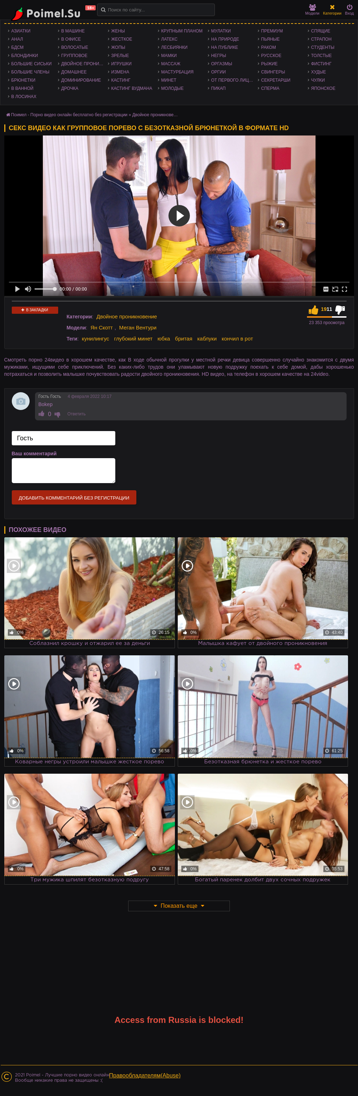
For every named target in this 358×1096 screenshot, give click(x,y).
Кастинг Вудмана (131, 88)
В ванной (22, 88)
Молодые (172, 88)
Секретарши (276, 80)
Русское (271, 55)
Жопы (118, 47)
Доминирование (81, 80)
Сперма (270, 88)
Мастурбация (177, 72)
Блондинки (24, 55)
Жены (118, 31)
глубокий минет (133, 339)
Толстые (321, 55)
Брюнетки (23, 80)
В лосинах (24, 96)
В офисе (71, 39)
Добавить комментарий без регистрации (74, 498)
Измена (120, 72)
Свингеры (273, 72)
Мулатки (221, 31)
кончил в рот (237, 339)
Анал (17, 39)
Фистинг (321, 63)
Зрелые (120, 55)
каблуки (207, 339)
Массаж (171, 63)
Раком (268, 47)
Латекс (169, 39)
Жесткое (121, 39)
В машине (73, 31)
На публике (224, 47)
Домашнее (74, 72)
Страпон (321, 39)
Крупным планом (182, 31)
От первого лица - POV (234, 80)
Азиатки (21, 31)
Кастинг (121, 80)
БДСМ (17, 47)
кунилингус (95, 339)
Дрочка (70, 88)
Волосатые (74, 47)
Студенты (322, 47)
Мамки (169, 55)
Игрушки (121, 63)
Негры (218, 55)
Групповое (74, 55)
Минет (169, 80)
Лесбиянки (174, 47)
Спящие (321, 31)
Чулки (318, 80)
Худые (318, 72)
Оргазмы (221, 63)
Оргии (218, 72)
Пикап (218, 88)
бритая (183, 339)
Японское (323, 88)
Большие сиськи (31, 63)
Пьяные (270, 39)
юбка (163, 339)
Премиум (272, 31)
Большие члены (30, 72)
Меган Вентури (138, 327)
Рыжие (269, 63)
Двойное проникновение (84, 63)
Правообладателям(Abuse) (145, 1075)
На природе (225, 39)
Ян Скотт (101, 327)
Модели (312, 9)
